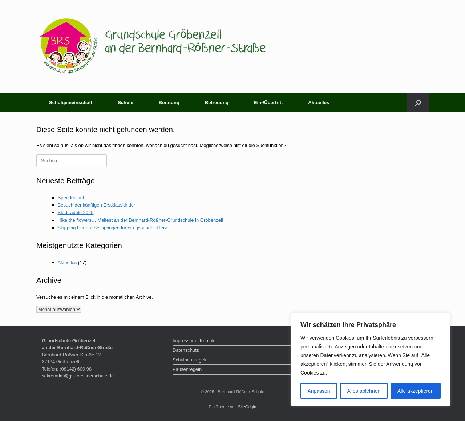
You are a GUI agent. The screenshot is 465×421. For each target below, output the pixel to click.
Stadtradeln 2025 (76, 212)
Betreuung (217, 102)
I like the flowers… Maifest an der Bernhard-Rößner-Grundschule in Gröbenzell (140, 220)
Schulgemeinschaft (70, 102)
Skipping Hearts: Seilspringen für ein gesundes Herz (112, 227)
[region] (370, 359)
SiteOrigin (247, 407)
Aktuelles (318, 102)
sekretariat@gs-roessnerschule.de (78, 376)
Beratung (169, 102)
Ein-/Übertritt (268, 102)
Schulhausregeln (190, 360)
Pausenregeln (187, 369)
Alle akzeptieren (415, 391)
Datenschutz (186, 350)
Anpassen (318, 391)
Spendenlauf (71, 197)
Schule (125, 102)
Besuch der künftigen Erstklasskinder (97, 205)
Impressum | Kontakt (194, 340)
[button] (418, 102)
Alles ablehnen (363, 391)
